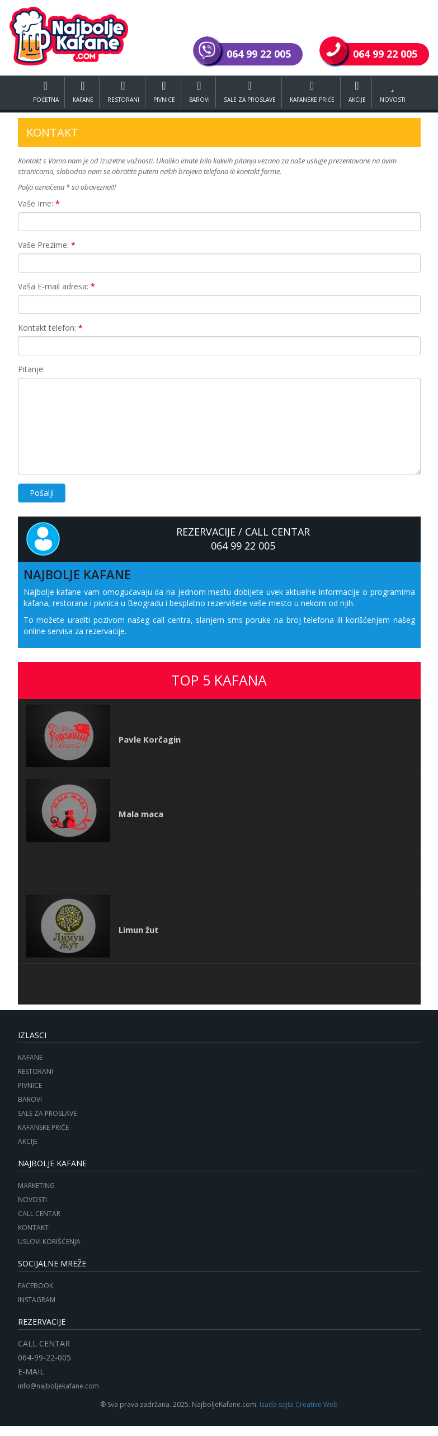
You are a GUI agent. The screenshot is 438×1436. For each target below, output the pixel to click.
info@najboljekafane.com (58, 1386)
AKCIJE (361, 92)
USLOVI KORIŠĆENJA (49, 1241)
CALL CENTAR (39, 1213)
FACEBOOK (35, 1285)
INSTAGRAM (36, 1299)
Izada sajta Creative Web (299, 1404)
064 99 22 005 (243, 545)
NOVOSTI (396, 92)
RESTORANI (122, 92)
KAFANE (81, 92)
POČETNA (42, 92)
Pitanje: (31, 369)
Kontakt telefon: (50, 327)
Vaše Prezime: (47, 245)
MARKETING (36, 1185)
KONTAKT (33, 1227)
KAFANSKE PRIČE (314, 92)
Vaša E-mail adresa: (56, 286)
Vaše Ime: (39, 203)
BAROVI (199, 92)
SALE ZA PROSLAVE (250, 92)
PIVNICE (163, 92)
